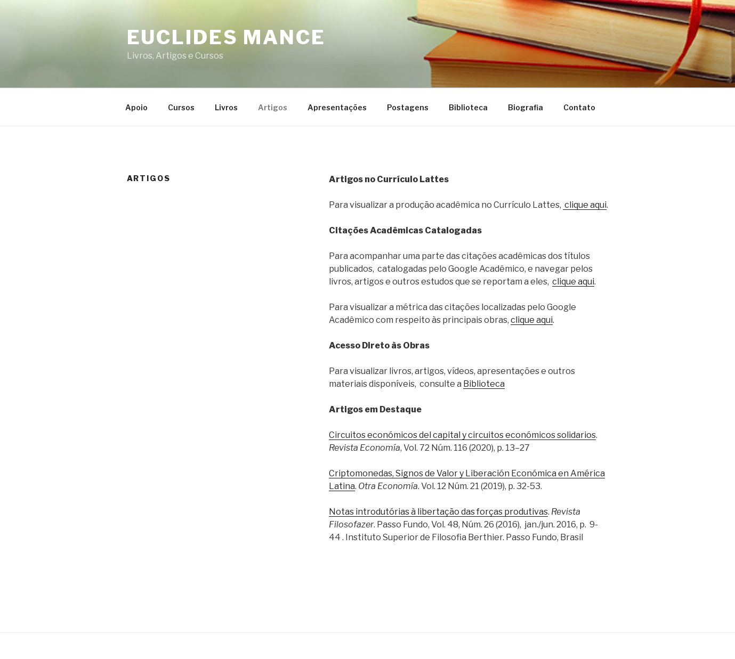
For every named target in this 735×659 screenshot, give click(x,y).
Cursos (181, 107)
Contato (579, 107)
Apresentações (337, 107)
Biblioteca (468, 107)
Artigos (272, 107)
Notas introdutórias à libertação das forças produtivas (438, 512)
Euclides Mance (226, 37)
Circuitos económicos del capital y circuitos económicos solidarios (462, 435)
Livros (226, 107)
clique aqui (585, 205)
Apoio (136, 107)
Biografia (525, 107)
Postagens (408, 107)
